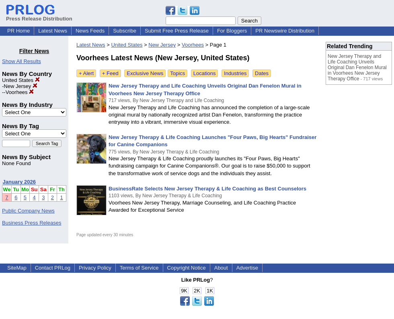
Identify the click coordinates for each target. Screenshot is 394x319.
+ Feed (110, 73)
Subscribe (124, 31)
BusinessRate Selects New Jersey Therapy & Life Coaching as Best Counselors (207, 189)
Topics (177, 73)
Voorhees (20, 92)
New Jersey (20, 86)
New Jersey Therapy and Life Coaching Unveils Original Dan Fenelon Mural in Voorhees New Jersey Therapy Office (357, 67)
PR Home (18, 31)
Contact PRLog (52, 268)
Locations (204, 73)
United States (21, 80)
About (221, 268)
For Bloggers (232, 31)
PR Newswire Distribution (284, 31)
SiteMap (17, 268)
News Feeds (90, 31)
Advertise (247, 268)
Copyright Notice (186, 268)
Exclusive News (145, 73)
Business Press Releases (31, 223)
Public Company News (28, 211)
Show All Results (21, 61)
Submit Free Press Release (177, 31)
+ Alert (86, 73)
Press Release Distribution (39, 16)
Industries (235, 73)
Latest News (52, 31)
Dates (262, 73)
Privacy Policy (95, 268)
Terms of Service (139, 268)
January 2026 (19, 182)
